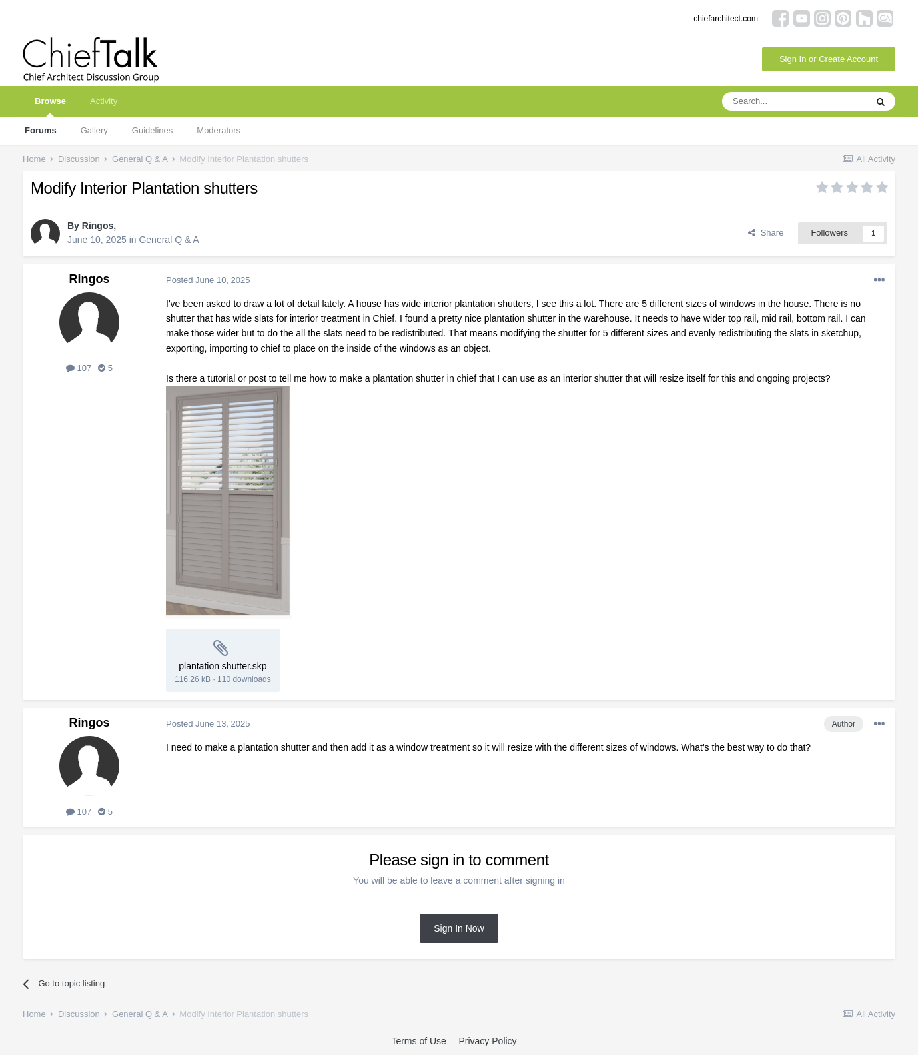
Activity (103, 101)
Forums (41, 130)
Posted (208, 280)
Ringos (97, 225)
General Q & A (169, 239)
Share (765, 233)
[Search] (794, 101)
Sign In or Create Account (828, 59)
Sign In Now (459, 928)
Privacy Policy (487, 1041)
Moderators (218, 130)
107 (78, 368)
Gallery (94, 130)
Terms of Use (418, 1041)
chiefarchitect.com (725, 18)
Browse (50, 106)
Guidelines (152, 130)
